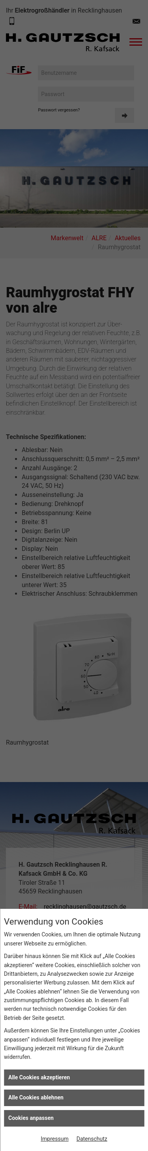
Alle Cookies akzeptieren (39, 1077)
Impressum (54, 1139)
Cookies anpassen (31, 1118)
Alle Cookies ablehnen (36, 1097)
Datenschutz (92, 1139)
